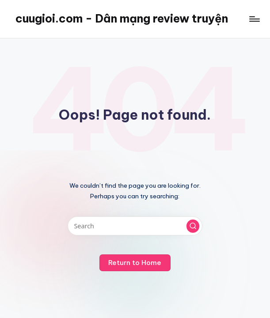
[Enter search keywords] (135, 225)
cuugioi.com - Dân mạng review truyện (121, 18)
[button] (193, 226)
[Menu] (254, 19)
